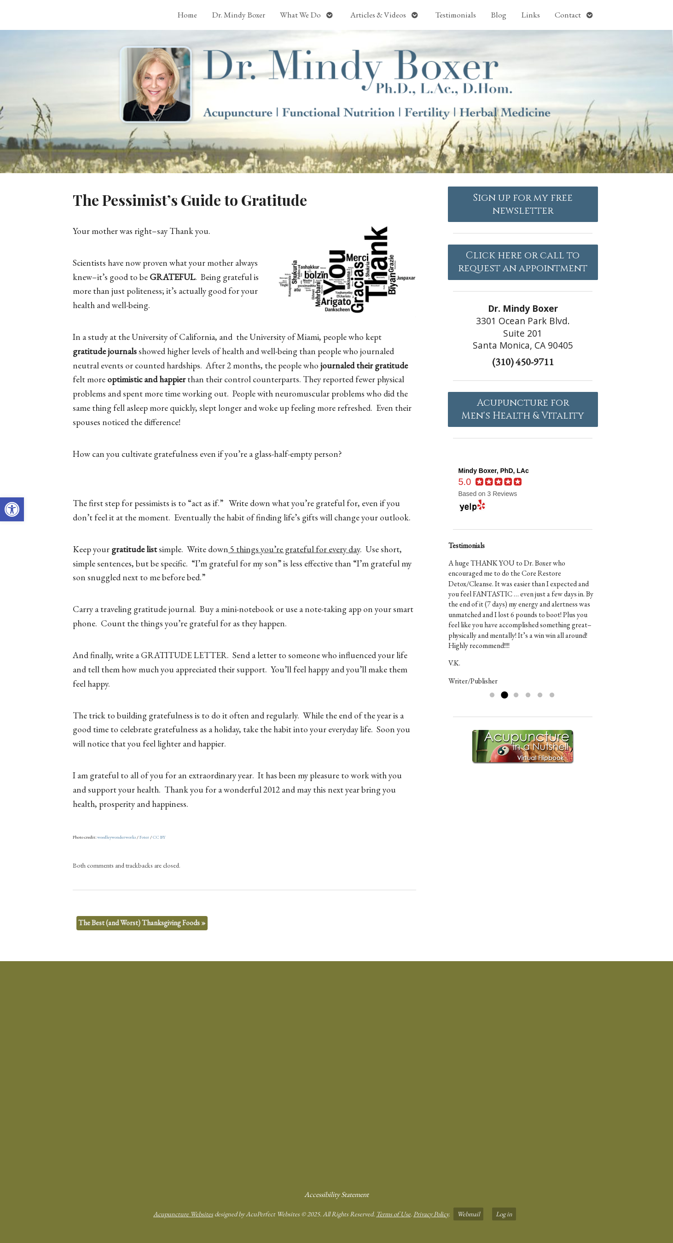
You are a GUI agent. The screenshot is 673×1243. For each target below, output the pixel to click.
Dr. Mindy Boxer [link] (238, 15)
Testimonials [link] (455, 15)
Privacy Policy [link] (430, 1213)
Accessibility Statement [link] (336, 1194)
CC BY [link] (159, 837)
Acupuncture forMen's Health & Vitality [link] (522, 409)
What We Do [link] (300, 15)
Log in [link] (504, 1213)
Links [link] (530, 15)
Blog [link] (498, 15)
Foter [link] (144, 837)
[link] (12, 509)
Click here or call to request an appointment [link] (522, 262)
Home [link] (187, 15)
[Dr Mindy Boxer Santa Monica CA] (336, 1071)
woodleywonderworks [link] (116, 837)
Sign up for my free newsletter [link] (523, 204)
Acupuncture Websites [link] (183, 1213)
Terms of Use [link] (393, 1213)
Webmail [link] (468, 1213)
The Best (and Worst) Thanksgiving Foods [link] (142, 923)
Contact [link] (568, 15)
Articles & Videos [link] (378, 15)
